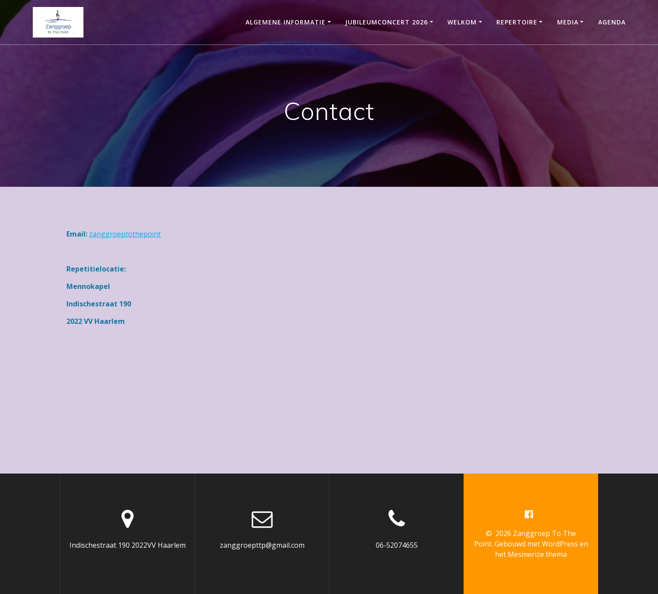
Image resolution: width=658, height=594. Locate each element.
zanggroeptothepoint (125, 234)
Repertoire (516, 22)
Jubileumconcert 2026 (386, 22)
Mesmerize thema (537, 554)
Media (567, 22)
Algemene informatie (286, 22)
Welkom (462, 22)
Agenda (612, 22)
